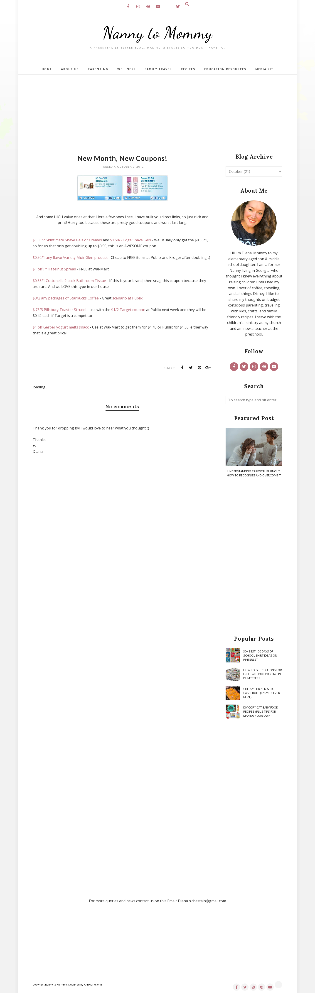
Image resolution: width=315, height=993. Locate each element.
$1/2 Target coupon (128, 309)
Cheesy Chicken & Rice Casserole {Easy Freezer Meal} (261, 693)
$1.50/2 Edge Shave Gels (130, 240)
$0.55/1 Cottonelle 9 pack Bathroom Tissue (69, 280)
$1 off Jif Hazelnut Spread (54, 269)
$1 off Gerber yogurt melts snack (61, 327)
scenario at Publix (127, 298)
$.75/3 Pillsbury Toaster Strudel (59, 309)
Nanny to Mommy (157, 33)
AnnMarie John (93, 984)
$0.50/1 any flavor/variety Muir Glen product (70, 257)
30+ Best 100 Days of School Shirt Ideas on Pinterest (260, 655)
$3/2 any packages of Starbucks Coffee (66, 298)
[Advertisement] (157, 108)
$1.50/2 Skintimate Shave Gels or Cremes (67, 240)
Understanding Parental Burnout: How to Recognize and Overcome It (254, 473)
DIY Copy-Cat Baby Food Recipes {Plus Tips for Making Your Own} (260, 711)
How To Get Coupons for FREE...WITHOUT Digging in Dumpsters (262, 674)
